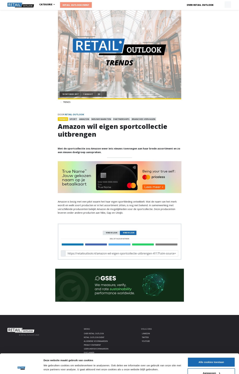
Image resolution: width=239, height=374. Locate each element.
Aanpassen (211, 354)
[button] (220, 4)
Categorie (46, 4)
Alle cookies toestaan (211, 343)
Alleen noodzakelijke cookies (211, 365)
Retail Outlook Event (76, 4)
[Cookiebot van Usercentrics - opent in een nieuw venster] (21, 367)
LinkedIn (146, 333)
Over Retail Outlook (200, 4)
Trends (66, 102)
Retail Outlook (74, 114)
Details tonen (51, 359)
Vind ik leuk (111, 233)
